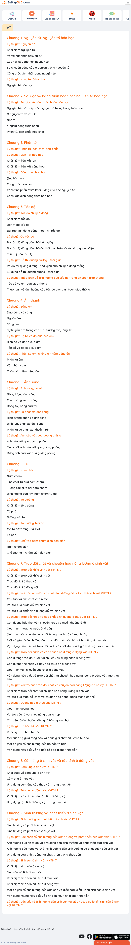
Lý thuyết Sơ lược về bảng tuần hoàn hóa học (38, 102)
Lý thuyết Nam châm (21, 470)
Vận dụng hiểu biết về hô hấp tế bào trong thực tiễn (42, 750)
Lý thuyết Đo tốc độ (20, 236)
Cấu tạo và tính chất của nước (27, 599)
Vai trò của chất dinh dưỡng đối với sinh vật (36, 611)
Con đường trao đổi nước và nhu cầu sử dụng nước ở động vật (49, 658)
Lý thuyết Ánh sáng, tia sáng (26, 388)
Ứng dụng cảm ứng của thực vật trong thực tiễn (39, 784)
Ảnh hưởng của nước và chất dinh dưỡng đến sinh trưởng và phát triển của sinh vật (62, 848)
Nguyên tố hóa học (20, 85)
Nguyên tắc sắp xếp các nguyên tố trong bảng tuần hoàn (46, 108)
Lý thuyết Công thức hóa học (26, 172)
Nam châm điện (17, 546)
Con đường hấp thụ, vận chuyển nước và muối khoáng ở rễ (46, 622)
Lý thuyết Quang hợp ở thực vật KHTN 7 (34, 702)
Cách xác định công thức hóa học (29, 196)
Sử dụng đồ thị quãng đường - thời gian (33, 272)
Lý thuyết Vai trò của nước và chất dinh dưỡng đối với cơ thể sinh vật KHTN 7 (59, 593)
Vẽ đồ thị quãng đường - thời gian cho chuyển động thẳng (45, 266)
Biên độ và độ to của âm (23, 342)
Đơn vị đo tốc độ (18, 224)
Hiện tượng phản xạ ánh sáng (26, 418)
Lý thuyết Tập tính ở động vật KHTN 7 (32, 790)
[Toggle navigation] (128, 3)
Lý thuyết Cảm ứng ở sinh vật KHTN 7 (32, 767)
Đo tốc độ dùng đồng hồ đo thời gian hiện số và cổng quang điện (50, 248)
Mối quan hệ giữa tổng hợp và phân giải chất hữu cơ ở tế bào (48, 738)
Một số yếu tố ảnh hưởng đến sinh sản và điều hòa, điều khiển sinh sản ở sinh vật (61, 890)
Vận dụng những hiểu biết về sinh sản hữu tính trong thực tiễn (48, 895)
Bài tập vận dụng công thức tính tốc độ (33, 230)
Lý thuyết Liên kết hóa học (25, 154)
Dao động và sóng (19, 312)
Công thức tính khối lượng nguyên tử (31, 73)
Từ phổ (11, 511)
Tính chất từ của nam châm (25, 482)
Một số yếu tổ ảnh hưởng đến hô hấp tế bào (37, 744)
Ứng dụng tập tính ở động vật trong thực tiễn (37, 802)
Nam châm (14, 476)
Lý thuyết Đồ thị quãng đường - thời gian (34, 260)
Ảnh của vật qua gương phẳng (27, 441)
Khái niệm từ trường (20, 505)
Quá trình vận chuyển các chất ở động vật (35, 669)
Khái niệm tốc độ (18, 219)
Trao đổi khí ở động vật (22, 587)
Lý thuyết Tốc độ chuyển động (27, 213)
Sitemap (43, 929)
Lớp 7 (8, 27)
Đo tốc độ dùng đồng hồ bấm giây (30, 242)
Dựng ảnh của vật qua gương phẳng (31, 453)
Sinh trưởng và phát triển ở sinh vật (30, 825)
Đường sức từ (16, 517)
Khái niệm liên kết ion (21, 160)
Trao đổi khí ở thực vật (22, 581)
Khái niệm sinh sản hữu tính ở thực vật (32, 878)
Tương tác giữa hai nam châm (27, 488)
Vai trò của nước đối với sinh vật (28, 605)
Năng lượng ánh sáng (21, 394)
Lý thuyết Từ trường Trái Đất (26, 523)
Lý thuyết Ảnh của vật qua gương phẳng (34, 435)
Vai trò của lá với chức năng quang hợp (33, 714)
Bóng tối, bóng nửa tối (22, 406)
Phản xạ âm (15, 359)
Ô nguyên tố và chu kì (21, 114)
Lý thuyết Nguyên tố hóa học (26, 79)
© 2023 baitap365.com (13, 942)
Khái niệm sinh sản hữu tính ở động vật (33, 884)
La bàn (11, 535)
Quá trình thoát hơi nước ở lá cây (29, 628)
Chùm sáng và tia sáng (22, 400)
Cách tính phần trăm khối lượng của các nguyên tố (41, 190)
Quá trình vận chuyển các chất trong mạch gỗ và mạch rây (47, 634)
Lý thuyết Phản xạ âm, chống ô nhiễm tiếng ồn (38, 353)
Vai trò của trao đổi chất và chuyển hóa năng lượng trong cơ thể (51, 697)
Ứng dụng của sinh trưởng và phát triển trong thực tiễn (44, 854)
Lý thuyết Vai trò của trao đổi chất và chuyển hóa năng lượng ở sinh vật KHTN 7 (61, 685)
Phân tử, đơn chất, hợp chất (25, 131)
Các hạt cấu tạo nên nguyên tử (28, 61)
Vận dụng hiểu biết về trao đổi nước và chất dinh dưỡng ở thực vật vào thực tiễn (61, 646)
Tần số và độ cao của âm (24, 347)
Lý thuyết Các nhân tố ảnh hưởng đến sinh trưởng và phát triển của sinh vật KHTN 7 (63, 837)
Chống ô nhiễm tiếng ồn (23, 371)
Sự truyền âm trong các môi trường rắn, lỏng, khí (40, 330)
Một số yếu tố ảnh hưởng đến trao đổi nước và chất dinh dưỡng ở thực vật (57, 640)
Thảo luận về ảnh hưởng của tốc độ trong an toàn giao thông (48, 289)
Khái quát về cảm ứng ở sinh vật (28, 772)
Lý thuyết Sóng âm (20, 306)
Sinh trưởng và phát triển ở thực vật (31, 831)
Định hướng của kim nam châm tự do (32, 493)
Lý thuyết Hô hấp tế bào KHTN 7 (29, 726)
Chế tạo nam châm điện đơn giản (29, 552)
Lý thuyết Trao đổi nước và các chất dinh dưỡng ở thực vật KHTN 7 (52, 616)
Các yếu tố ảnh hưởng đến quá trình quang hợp (38, 720)
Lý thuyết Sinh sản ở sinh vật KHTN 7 (32, 860)
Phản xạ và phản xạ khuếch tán (28, 429)
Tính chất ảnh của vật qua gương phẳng (33, 447)
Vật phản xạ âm (17, 365)
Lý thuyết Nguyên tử (21, 44)
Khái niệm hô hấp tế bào (23, 732)
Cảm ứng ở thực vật (20, 778)
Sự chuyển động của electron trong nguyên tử (38, 67)
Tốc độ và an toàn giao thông (27, 283)
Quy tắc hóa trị (17, 178)
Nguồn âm (14, 318)
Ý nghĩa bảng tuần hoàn (23, 126)
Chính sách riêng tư (29, 929)
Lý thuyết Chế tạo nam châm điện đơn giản (36, 541)
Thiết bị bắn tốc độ (19, 254)
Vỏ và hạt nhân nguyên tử (24, 56)
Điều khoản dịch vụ (10, 929)
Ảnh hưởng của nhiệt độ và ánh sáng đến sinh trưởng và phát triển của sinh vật (60, 843)
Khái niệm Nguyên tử (21, 50)
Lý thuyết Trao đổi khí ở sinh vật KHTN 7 (34, 569)
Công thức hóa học (20, 184)
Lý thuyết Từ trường (20, 499)
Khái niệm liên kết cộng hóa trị (27, 166)
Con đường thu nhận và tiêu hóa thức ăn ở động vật (42, 664)
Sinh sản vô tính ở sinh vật (24, 872)
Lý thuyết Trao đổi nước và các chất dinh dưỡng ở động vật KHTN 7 (52, 652)
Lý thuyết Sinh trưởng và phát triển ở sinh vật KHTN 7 (43, 819)
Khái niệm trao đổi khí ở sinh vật (28, 575)
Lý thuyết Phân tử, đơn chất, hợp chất (32, 149)
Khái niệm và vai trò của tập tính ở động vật (37, 796)
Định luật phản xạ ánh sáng (25, 423)
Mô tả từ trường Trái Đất (23, 529)
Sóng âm (13, 324)
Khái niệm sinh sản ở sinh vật (26, 866)
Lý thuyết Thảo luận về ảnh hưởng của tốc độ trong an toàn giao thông (55, 277)
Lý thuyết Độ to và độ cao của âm (30, 336)
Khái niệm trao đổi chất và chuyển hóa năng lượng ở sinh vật (48, 691)
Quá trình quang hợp (21, 708)
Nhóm (11, 120)
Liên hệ (50, 929)
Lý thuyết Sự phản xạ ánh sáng (28, 412)
